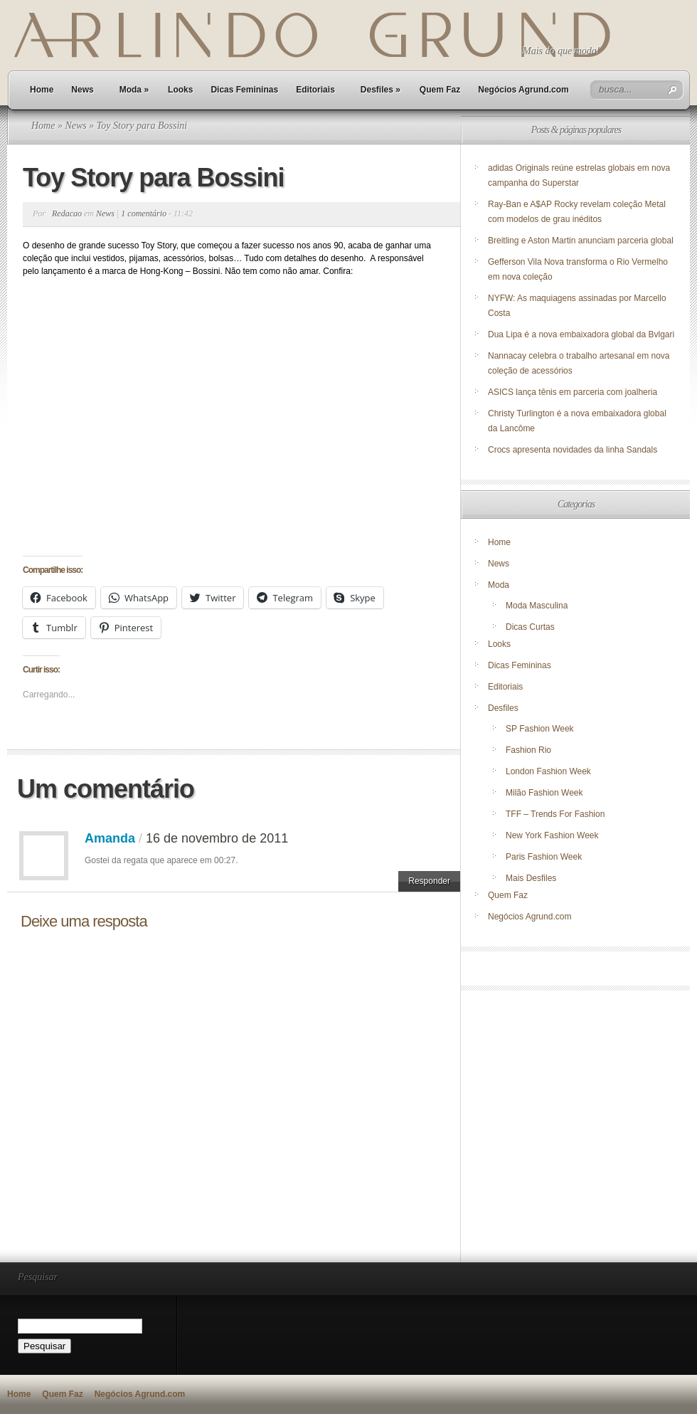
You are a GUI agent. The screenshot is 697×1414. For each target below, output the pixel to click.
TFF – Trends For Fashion (555, 814)
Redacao (67, 213)
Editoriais (315, 90)
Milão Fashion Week (544, 793)
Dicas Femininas (244, 90)
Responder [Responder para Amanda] (429, 881)
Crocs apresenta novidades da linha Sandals (572, 450)
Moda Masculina (537, 606)
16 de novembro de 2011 (217, 838)
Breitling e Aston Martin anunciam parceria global (581, 241)
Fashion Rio (528, 750)
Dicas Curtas (530, 627)
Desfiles (380, 90)
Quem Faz (440, 90)
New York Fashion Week (552, 835)
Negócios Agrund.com (523, 90)
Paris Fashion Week (544, 857)
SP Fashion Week (540, 729)
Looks (180, 90)
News (82, 90)
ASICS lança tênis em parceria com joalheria (572, 392)
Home (41, 90)
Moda (134, 90)
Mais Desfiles (531, 878)
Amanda (110, 838)
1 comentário (143, 213)
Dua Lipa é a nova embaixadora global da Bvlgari (581, 334)
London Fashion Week (548, 771)
